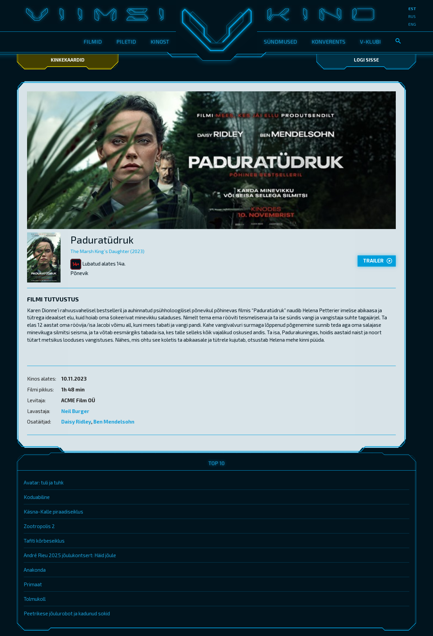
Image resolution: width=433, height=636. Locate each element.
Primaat (33, 584)
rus (412, 16)
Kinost (160, 41)
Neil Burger (75, 411)
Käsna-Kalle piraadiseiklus (53, 511)
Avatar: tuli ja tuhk (44, 482)
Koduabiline (37, 497)
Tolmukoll (35, 599)
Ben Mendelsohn (113, 421)
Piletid (126, 41)
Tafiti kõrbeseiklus (44, 541)
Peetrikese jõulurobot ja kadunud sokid (67, 613)
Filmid (93, 41)
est (412, 8)
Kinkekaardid (68, 60)
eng (412, 24)
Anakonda (35, 570)
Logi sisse (366, 60)
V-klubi (370, 41)
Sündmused (280, 41)
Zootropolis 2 (39, 526)
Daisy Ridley (76, 421)
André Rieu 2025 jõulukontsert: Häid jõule (70, 555)
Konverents (328, 41)
